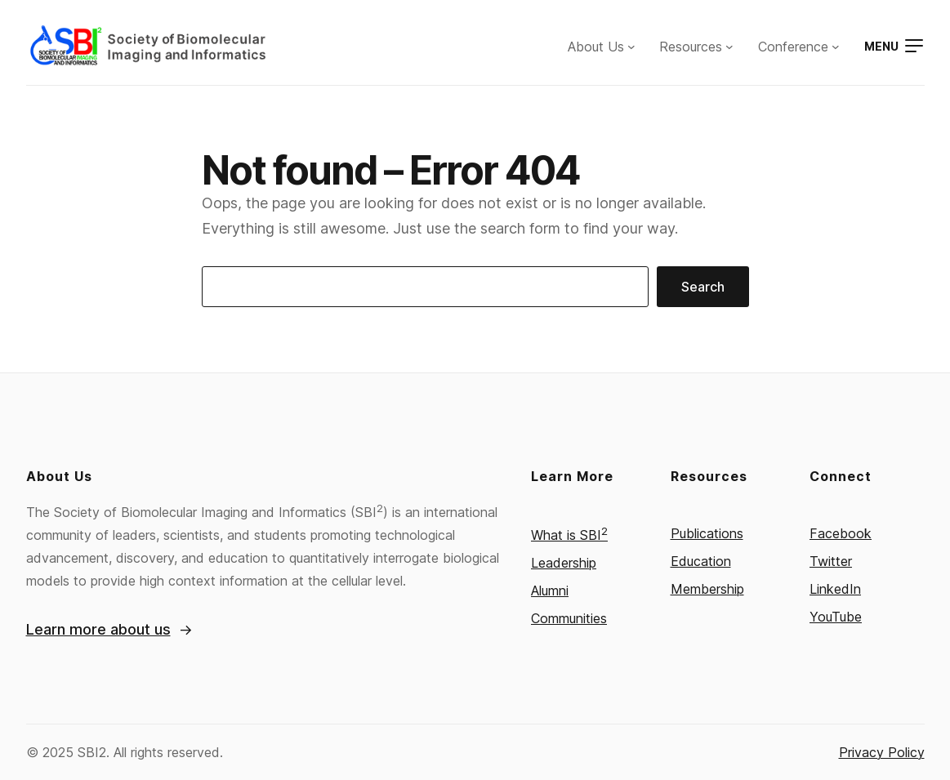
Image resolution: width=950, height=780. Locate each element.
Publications (707, 533)
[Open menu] (894, 46)
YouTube (836, 616)
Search (703, 287)
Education (701, 561)
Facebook (841, 533)
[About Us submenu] (631, 46)
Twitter (831, 561)
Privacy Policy (882, 752)
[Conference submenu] (836, 46)
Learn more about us (98, 629)
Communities (569, 618)
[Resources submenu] (729, 46)
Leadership (563, 563)
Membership (707, 589)
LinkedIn (835, 589)
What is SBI (569, 535)
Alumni (550, 590)
